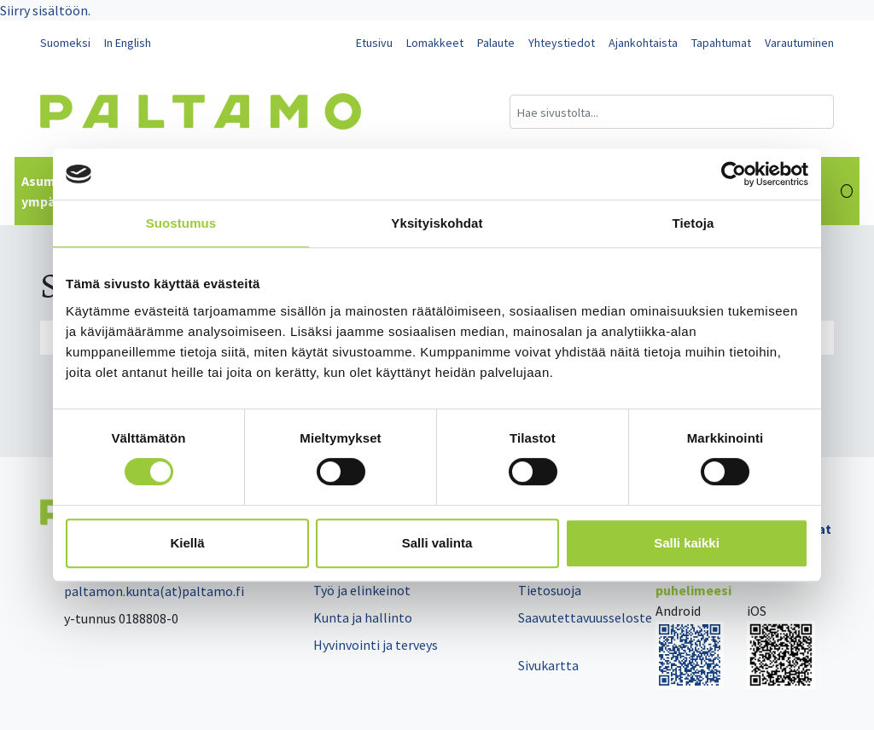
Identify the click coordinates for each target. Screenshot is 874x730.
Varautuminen (799, 42)
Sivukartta (548, 665)
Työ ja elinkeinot (362, 590)
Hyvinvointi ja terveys (375, 644)
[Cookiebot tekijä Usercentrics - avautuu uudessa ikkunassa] (733, 174)
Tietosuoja (549, 590)
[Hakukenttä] (672, 112)
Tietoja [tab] (693, 223)
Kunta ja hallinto (362, 617)
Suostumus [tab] (181, 223)
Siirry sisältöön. (45, 10)
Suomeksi (65, 42)
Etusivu (374, 42)
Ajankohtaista (643, 42)
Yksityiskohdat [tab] (436, 223)
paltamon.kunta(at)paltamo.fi (142, 591)
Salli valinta (437, 543)
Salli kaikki (687, 543)
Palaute (496, 42)
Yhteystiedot (561, 42)
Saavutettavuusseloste (585, 617)
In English (127, 42)
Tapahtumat (721, 42)
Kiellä (187, 543)
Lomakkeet (434, 42)
